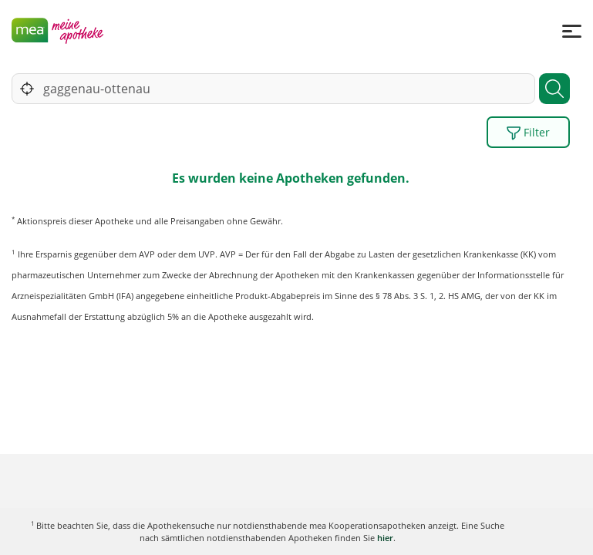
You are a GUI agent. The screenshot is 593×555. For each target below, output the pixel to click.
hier (385, 537)
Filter (528, 132)
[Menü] (571, 30)
